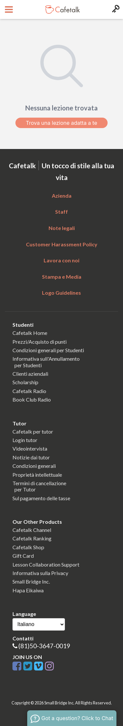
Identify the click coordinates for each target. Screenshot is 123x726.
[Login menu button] (115, 9)
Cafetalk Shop (28, 547)
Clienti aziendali (30, 374)
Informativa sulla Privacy (40, 573)
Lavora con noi (61, 260)
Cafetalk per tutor (32, 431)
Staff (61, 211)
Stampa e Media (61, 276)
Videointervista (29, 448)
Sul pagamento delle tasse (41, 498)
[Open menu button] (8, 9)
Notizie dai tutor (31, 457)
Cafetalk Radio (29, 391)
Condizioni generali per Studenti (48, 350)
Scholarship (25, 382)
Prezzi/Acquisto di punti (39, 341)
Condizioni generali (34, 466)
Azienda (62, 195)
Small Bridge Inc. (31, 581)
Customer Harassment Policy (61, 244)
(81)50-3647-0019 (44, 646)
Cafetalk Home (29, 333)
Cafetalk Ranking (31, 538)
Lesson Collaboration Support (45, 564)
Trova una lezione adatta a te (61, 123)
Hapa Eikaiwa (28, 590)
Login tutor (24, 440)
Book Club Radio (31, 399)
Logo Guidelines (61, 292)
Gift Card (23, 556)
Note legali (62, 228)
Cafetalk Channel (31, 530)
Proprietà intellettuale (37, 474)
